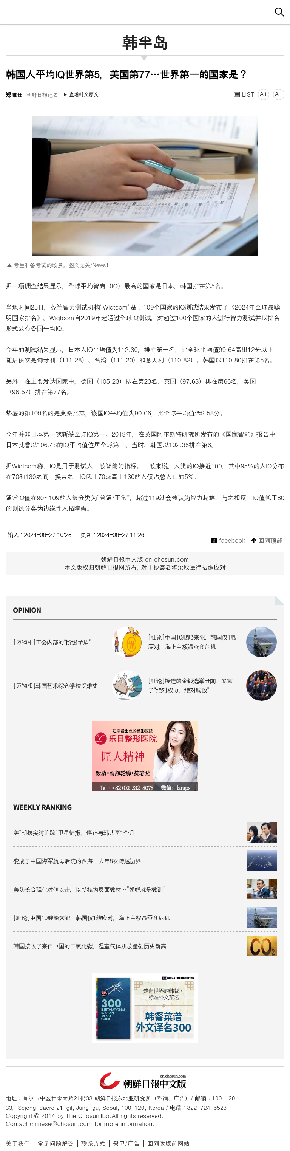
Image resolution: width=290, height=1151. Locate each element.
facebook (228, 541)
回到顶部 (266, 541)
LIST (244, 94)
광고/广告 (126, 1143)
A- (278, 94)
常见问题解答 (55, 1143)
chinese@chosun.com (61, 1123)
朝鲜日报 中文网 (145, 11)
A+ (263, 94)
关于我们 (18, 1143)
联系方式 (93, 1143)
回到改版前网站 (168, 1143)
